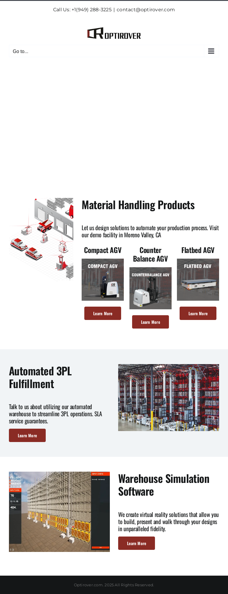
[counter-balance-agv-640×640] (150, 269)
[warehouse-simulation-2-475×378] (59, 474)
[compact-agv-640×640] (103, 261)
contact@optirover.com (146, 9)
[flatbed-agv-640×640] (198, 261)
